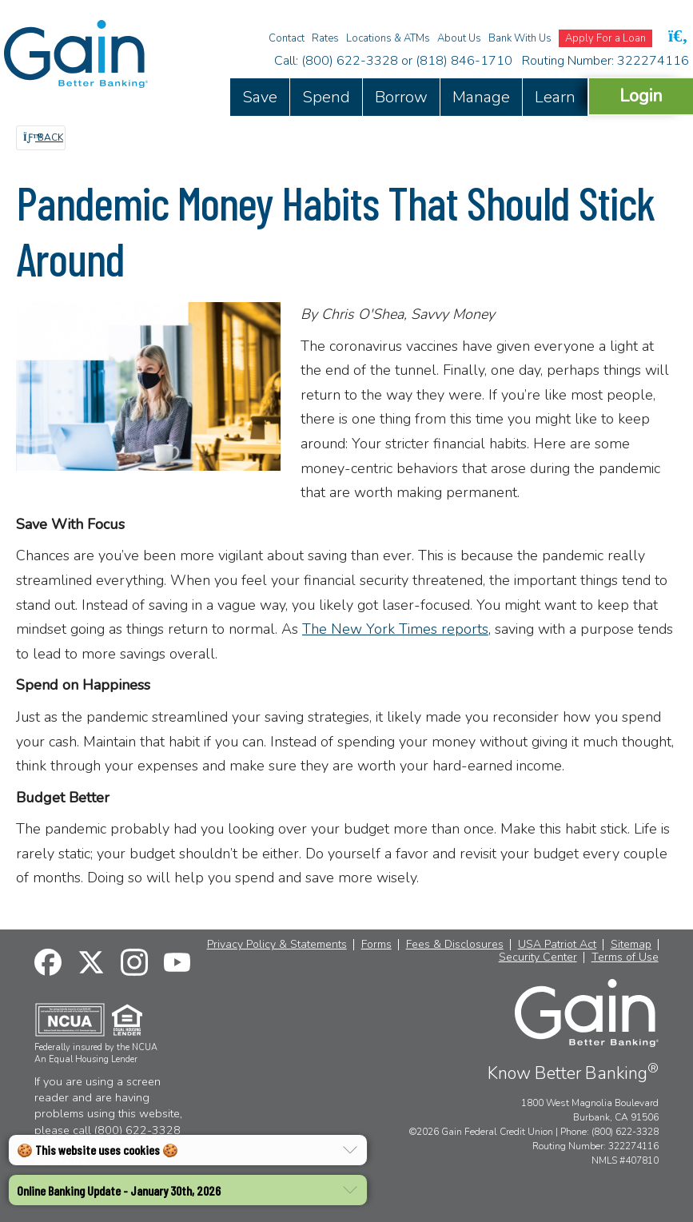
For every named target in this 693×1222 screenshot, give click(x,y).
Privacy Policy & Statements (277, 944)
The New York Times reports (395, 629)
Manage (481, 97)
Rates (325, 38)
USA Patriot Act (557, 944)
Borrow (401, 97)
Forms (376, 944)
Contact (287, 38)
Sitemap (631, 944)
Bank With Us (520, 38)
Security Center (538, 957)
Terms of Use (625, 957)
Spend (326, 97)
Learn (555, 97)
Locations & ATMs (388, 38)
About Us (459, 38)
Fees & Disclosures (455, 944)
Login (641, 95)
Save (259, 97)
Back (43, 137)
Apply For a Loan (605, 38)
